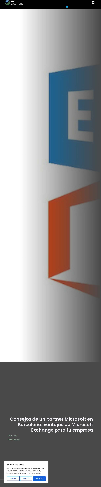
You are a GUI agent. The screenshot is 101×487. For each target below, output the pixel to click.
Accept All (39, 478)
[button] (67, 6)
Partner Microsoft (14, 440)
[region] (26, 472)
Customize (13, 478)
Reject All (26, 478)
